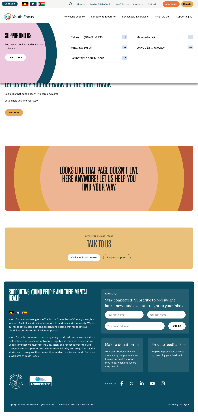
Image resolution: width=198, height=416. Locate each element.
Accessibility (73, 404)
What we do (162, 15)
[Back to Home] (19, 15)
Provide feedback (166, 344)
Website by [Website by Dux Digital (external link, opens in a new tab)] (178, 404)
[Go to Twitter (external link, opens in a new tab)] (131, 383)
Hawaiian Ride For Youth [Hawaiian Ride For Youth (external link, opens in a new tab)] (100, 4)
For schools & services (136, 15)
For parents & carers (106, 15)
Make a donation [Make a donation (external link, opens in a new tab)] (119, 344)
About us (81, 4)
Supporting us (183, 15)
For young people (78, 15)
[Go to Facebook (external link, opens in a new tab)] (121, 383)
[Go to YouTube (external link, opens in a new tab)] (152, 383)
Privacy (62, 404)
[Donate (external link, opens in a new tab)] (187, 4)
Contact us (138, 4)
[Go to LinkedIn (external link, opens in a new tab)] (142, 383)
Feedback (152, 4)
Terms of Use (87, 404)
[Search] (70, 4)
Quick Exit (9, 3)
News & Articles (122, 4)
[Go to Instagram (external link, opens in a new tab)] (163, 383)
